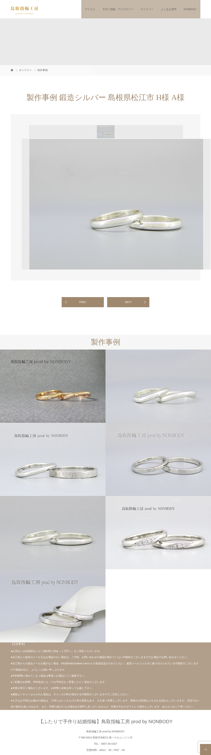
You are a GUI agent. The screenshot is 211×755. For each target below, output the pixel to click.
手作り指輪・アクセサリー (118, 9)
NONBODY (190, 9)
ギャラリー (147, 9)
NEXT (128, 302)
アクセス (90, 9)
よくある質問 (168, 9)
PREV (82, 302)
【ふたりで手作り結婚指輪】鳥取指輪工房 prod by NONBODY (105, 721)
